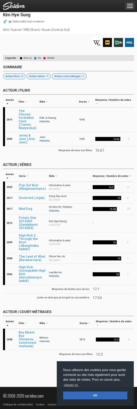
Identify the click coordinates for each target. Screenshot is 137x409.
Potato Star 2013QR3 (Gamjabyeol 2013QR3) (28, 223)
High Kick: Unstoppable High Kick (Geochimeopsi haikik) (32, 274)
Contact (52, 404)
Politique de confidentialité (18, 404)
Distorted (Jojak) (32, 198)
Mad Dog (25, 208)
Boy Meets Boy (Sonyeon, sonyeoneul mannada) (27, 339)
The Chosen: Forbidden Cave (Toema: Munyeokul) (27, 119)
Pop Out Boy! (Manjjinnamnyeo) (32, 187)
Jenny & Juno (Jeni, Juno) (27, 139)
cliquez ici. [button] (71, 385)
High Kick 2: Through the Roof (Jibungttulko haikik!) (29, 242)
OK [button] (95, 395)
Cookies (40, 404)
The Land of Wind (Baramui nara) (32, 258)
